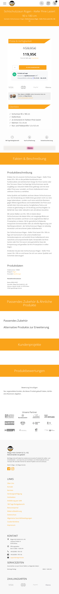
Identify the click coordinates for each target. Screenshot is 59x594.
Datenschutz (11, 515)
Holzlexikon (11, 497)
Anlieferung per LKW (14, 501)
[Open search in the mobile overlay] (42, 3)
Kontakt (10, 487)
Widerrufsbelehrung (14, 511)
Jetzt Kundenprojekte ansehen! (25, 97)
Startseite (6, 19)
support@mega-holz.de (17, 557)
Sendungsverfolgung (14, 494)
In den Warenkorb (32, 67)
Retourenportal (12, 508)
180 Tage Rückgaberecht (16, 504)
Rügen (22, 19)
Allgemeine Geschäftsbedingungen (19, 518)
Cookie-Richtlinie (13, 522)
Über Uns (10, 483)
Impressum (11, 525)
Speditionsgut (17, 274)
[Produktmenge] (15, 67)
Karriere (10, 490)
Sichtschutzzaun (15, 19)
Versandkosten (35, 58)
